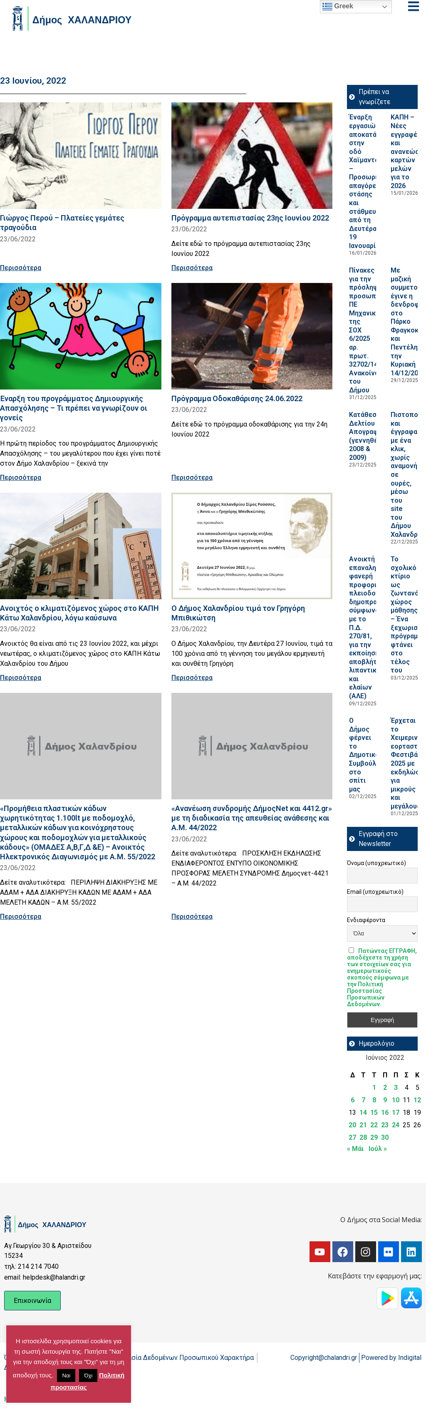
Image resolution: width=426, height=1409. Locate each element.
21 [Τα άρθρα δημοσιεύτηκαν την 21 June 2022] (363, 1125)
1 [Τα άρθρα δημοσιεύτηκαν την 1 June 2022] (374, 1087)
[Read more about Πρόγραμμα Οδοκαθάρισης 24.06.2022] (252, 336)
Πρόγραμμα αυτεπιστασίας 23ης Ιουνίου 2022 (250, 217)
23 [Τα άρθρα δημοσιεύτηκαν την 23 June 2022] (385, 1125)
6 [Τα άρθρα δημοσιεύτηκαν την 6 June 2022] (352, 1100)
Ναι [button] (66, 1375)
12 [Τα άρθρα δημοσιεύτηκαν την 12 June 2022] (417, 1100)
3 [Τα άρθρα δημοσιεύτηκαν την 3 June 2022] (396, 1087)
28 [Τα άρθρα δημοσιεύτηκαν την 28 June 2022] (363, 1137)
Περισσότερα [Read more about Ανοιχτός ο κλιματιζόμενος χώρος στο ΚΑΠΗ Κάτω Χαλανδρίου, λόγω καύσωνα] (20, 678)
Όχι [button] (88, 1375)
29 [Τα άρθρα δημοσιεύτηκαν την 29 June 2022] (374, 1137)
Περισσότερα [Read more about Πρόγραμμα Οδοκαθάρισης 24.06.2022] (192, 477)
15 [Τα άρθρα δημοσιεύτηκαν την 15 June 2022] (374, 1112)
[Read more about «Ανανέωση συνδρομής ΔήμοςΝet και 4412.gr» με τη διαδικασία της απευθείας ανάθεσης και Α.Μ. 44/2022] (252, 746)
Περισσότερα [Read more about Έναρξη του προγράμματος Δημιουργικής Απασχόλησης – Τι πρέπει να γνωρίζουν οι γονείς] (20, 477)
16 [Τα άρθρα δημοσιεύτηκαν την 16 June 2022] (385, 1112)
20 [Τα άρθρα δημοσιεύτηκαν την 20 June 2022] (352, 1125)
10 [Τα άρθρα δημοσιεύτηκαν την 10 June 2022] (395, 1100)
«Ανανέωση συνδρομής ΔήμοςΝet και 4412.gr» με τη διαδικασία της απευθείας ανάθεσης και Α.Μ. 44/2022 (251, 818)
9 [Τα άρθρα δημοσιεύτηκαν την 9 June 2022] (385, 1100)
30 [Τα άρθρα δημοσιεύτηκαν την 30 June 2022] (385, 1137)
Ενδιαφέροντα (366, 920)
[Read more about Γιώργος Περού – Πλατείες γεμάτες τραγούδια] (80, 155)
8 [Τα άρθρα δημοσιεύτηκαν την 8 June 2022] (374, 1100)
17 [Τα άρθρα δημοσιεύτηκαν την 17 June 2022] (395, 1112)
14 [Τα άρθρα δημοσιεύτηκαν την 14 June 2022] (363, 1112)
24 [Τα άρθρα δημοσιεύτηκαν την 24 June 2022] (395, 1125)
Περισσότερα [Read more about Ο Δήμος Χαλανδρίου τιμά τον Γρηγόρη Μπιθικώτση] (192, 678)
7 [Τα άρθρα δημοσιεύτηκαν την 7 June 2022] (363, 1100)
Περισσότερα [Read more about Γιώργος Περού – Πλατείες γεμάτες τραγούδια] (20, 268)
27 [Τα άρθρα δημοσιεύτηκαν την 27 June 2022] (352, 1137)
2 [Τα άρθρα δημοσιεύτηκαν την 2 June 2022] (385, 1087)
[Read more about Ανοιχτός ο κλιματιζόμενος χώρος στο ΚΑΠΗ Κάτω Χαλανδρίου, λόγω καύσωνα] (80, 546)
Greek (337, 7)
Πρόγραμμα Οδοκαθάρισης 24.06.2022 (236, 398)
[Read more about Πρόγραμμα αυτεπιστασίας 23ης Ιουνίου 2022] (252, 155)
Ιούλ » (378, 1149)
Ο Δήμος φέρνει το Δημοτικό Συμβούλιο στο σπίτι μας (365, 755)
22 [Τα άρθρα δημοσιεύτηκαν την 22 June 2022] (374, 1125)
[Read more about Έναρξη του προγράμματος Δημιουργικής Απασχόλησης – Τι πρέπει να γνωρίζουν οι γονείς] (80, 336)
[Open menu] (413, 6)
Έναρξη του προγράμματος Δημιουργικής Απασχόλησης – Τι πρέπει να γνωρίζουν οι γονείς (73, 408)
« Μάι (355, 1149)
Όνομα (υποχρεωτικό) (376, 863)
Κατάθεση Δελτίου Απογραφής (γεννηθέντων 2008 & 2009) (372, 436)
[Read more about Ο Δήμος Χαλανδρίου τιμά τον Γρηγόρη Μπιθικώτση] (252, 546)
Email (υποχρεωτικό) (375, 891)
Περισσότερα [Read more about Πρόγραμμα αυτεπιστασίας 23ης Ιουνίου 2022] (192, 268)
